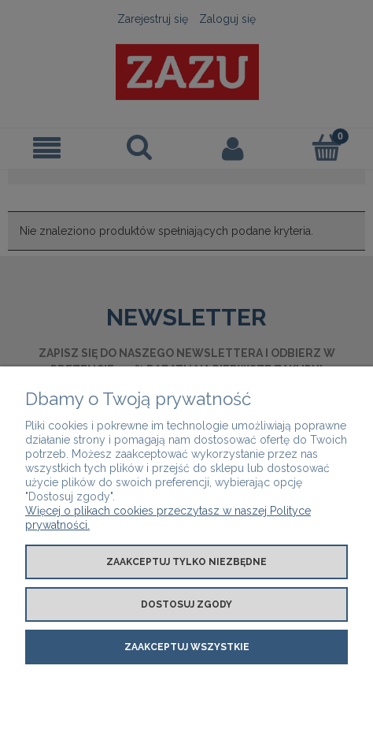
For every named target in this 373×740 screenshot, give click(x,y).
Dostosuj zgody (186, 604)
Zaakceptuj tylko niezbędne (186, 561)
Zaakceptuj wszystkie (186, 647)
